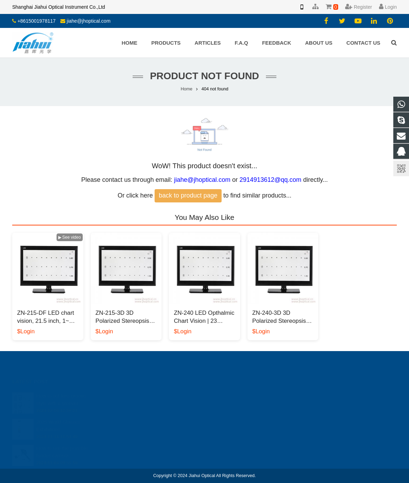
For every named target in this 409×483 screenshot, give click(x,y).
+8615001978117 (36, 21)
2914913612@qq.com (270, 179)
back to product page (188, 195)
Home (187, 89)
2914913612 (230, 395)
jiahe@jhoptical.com (89, 21)
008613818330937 (235, 405)
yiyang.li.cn (228, 425)
